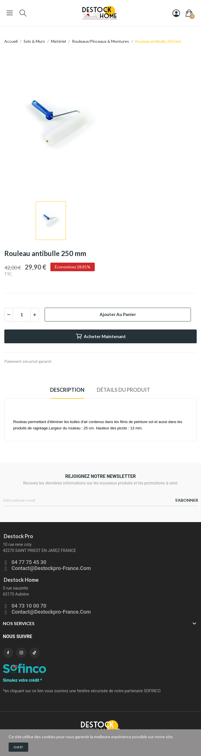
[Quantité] (21, 314)
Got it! (18, 747)
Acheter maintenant (100, 336)
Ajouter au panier (118, 314)
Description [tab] (67, 390)
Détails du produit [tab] (123, 390)
